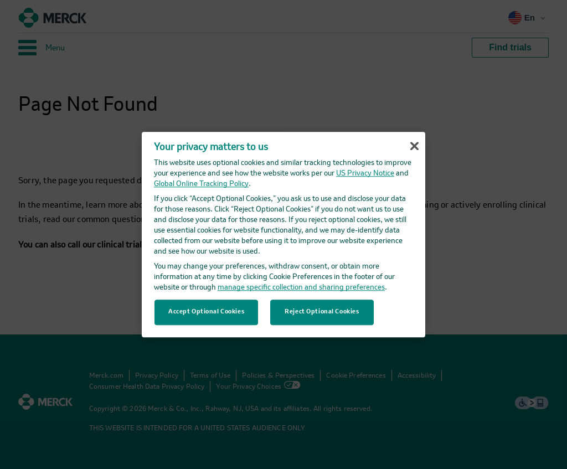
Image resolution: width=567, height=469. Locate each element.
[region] (283, 234)
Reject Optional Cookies (322, 311)
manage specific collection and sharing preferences (301, 287)
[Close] (414, 146)
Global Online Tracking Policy (201, 184)
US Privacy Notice (365, 173)
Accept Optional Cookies (206, 311)
